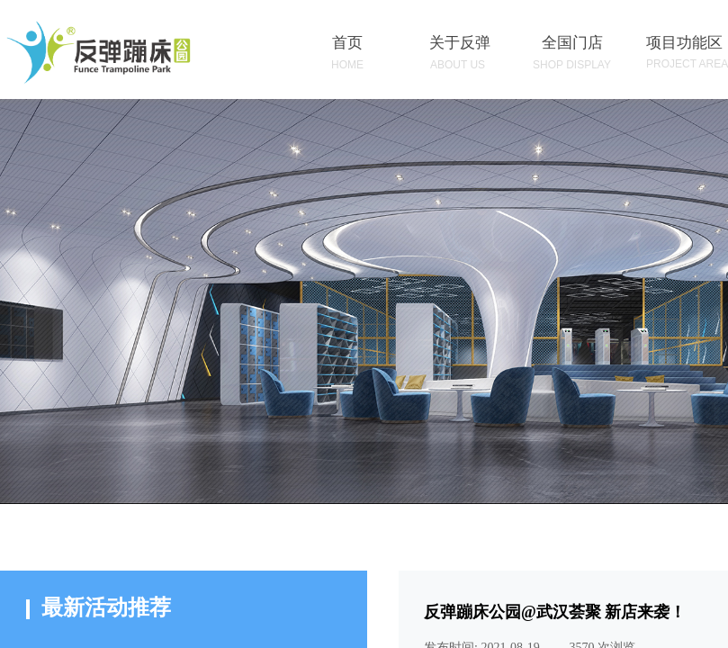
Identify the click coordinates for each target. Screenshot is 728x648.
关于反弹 (459, 42)
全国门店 (572, 42)
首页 (347, 42)
